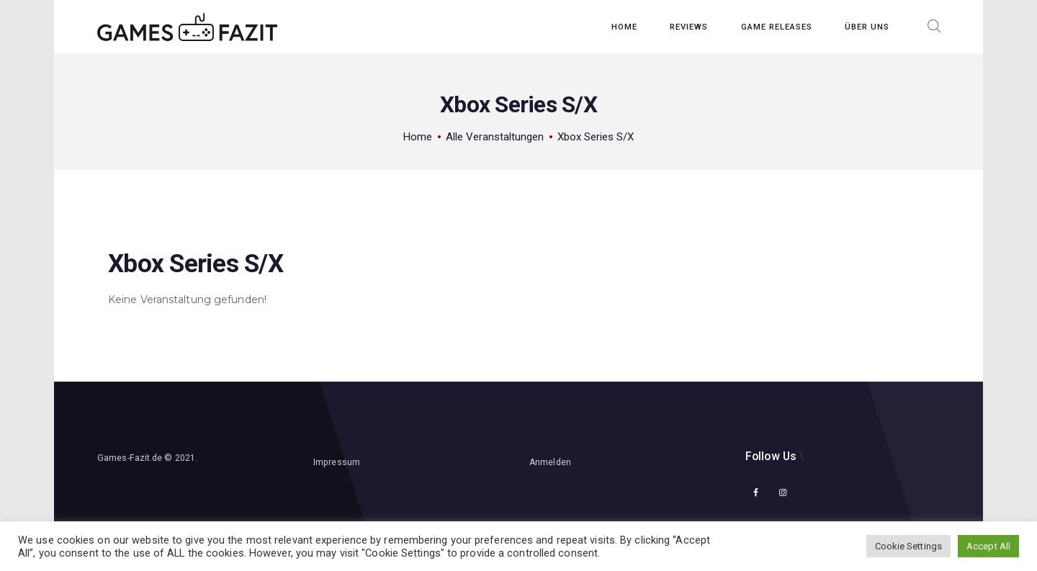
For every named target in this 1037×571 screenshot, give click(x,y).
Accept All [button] (988, 546)
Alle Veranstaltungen (495, 136)
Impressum (336, 462)
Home (417, 136)
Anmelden (550, 462)
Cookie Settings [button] (909, 546)
